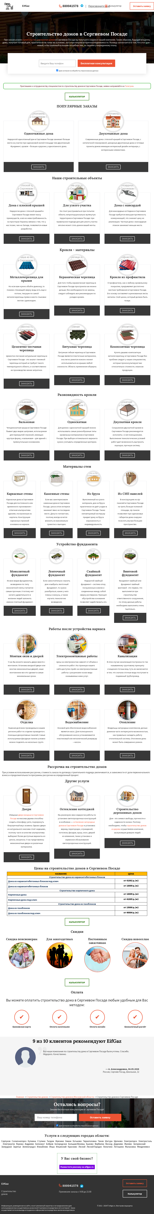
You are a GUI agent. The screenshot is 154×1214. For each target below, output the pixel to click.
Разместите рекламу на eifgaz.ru (77, 1167)
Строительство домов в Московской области (72, 1097)
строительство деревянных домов (38, 39)
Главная (20, 1097)
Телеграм (129, 86)
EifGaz (5, 1183)
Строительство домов (37, 1097)
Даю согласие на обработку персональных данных (77, 71)
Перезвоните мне (99, 6)
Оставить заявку (142, 6)
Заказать (38, 167)
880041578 (70, 6)
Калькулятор (113, 5)
